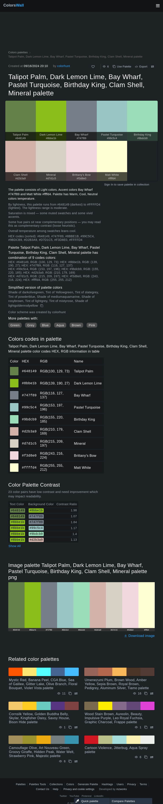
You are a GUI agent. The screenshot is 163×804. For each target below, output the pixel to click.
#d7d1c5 (29, 443)
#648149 (29, 371)
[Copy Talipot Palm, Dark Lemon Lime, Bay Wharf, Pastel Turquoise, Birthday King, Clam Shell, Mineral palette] (42, 305)
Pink (92, 325)
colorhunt (63, 66)
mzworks (121, 789)
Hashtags (107, 784)
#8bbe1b (29, 383)
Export (141, 66)
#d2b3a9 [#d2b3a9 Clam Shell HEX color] (14, 428)
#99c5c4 (29, 407)
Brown (76, 325)
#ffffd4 (29, 467)
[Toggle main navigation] (158, 6)
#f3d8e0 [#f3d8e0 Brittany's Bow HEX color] (14, 452)
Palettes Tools (37, 784)
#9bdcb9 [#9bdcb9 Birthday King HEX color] (14, 416)
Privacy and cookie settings (78, 789)
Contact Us (42, 789)
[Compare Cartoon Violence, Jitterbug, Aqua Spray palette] (152, 757)
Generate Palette (88, 784)
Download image (139, 636)
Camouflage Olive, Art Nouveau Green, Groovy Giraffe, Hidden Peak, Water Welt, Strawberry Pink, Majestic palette (41, 752)
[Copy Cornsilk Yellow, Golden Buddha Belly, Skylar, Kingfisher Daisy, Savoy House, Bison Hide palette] (70, 727)
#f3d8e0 (29, 455)
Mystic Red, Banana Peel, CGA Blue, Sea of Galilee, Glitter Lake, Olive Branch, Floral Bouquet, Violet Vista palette (43, 684)
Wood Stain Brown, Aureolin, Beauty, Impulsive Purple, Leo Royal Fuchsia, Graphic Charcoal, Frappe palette (114, 718)
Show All (14, 546)
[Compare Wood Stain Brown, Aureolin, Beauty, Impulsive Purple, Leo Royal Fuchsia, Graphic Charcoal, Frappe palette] (152, 727)
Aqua (60, 325)
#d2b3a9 (29, 431)
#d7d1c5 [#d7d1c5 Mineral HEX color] (14, 440)
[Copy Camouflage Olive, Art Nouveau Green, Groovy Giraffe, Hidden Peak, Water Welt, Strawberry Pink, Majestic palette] (70, 761)
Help (55, 789)
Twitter (63, 796)
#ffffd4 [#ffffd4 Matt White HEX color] (14, 464)
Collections (56, 784)
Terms (143, 784)
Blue (45, 325)
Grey (30, 325)
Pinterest (86, 796)
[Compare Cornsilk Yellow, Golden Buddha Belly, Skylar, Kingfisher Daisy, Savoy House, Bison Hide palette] (76, 727)
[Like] (93, 67)
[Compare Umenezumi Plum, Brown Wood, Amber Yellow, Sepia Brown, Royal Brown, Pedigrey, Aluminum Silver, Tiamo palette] (152, 693)
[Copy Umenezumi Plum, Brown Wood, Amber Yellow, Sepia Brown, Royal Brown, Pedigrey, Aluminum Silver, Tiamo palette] (146, 693)
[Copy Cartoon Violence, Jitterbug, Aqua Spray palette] (146, 757)
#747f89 (29, 395)
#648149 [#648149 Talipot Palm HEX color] (14, 368)
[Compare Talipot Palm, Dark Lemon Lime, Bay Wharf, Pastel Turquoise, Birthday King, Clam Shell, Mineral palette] (152, 66)
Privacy (131, 784)
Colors (13, 5)
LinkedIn (98, 796)
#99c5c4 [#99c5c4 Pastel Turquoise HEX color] (14, 404)
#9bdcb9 (29, 419)
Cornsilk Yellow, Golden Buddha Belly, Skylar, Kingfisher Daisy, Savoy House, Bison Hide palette (39, 718)
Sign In (108, 184)
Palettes (21, 784)
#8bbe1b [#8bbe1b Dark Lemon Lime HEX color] (14, 380)
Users (120, 784)
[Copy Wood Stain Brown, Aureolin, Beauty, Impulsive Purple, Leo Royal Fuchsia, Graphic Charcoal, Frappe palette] (146, 727)
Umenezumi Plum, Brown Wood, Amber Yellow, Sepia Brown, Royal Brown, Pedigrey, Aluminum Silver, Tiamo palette (117, 684)
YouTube (74, 796)
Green (15, 325)
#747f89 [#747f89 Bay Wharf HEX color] (14, 392)
